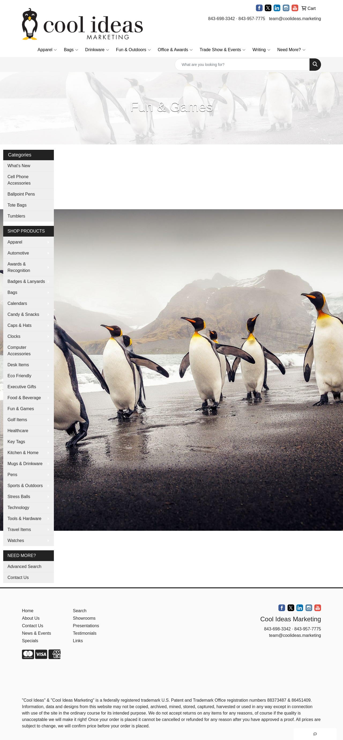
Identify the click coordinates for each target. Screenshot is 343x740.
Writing (261, 50)
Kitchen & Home (23, 452)
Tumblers (16, 216)
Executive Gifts (22, 386)
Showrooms (84, 618)
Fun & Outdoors (133, 50)
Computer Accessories (19, 350)
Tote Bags (17, 205)
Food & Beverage (24, 397)
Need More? (291, 50)
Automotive (18, 253)
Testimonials (84, 633)
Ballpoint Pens (21, 194)
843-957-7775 (251, 18)
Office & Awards (175, 50)
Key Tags (16, 441)
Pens (12, 474)
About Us (31, 618)
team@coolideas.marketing (295, 18)
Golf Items (17, 419)
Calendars (17, 303)
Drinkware (97, 50)
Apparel (47, 50)
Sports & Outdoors (25, 485)
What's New (19, 165)
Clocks (14, 336)
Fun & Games (21, 408)
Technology (18, 507)
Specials (30, 640)
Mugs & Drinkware (25, 463)
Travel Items (19, 529)
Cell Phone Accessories (19, 179)
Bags (71, 50)
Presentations (86, 625)
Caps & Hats (20, 325)
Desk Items (18, 364)
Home (27, 610)
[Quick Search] (242, 64)
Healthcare (18, 430)
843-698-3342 (221, 18)
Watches (16, 540)
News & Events (36, 633)
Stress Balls (19, 496)
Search (80, 610)
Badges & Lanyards (26, 281)
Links (78, 640)
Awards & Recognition (19, 267)
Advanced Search (24, 566)
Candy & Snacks (23, 314)
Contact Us (18, 577)
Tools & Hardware (24, 518)
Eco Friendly (19, 375)
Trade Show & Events (222, 50)
